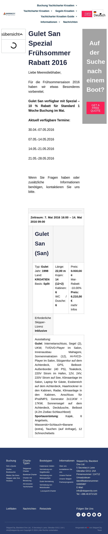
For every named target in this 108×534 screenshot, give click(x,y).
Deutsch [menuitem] (99, 15)
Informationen (50, 22)
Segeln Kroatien (66, 11)
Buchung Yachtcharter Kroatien (57, 5)
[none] (97, 14)
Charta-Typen (27, 462)
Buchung (11, 460)
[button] (21, 34)
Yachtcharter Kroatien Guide (59, 16)
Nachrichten (70, 22)
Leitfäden (11, 508)
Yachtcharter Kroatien (38, 11)
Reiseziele (45, 508)
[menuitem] (97, 14)
